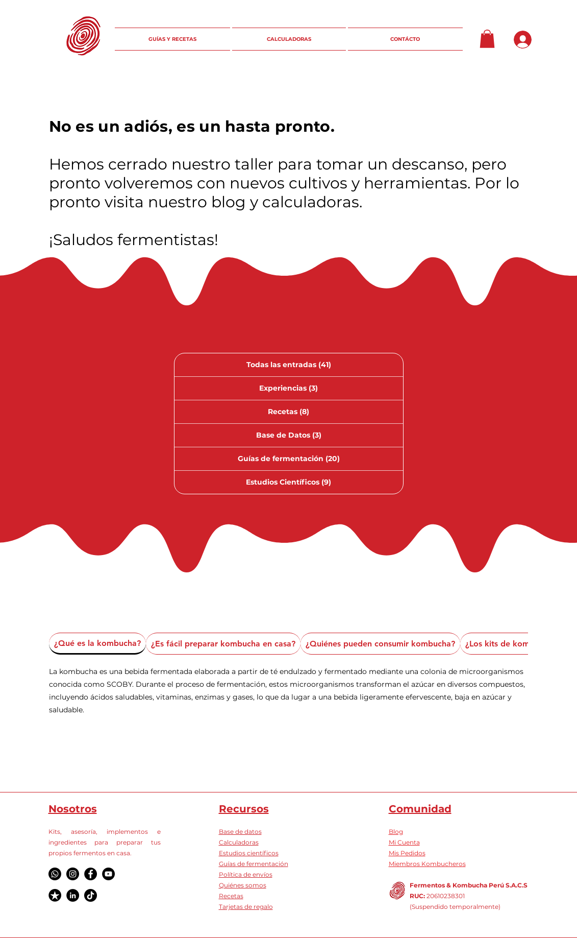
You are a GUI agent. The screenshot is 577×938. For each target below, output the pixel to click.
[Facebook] (90, 874)
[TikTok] (90, 895)
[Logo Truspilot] (54, 895)
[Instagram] (72, 874)
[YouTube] (108, 874)
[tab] (97, 644)
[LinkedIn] (72, 895)
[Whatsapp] (54, 874)
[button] (487, 39)
